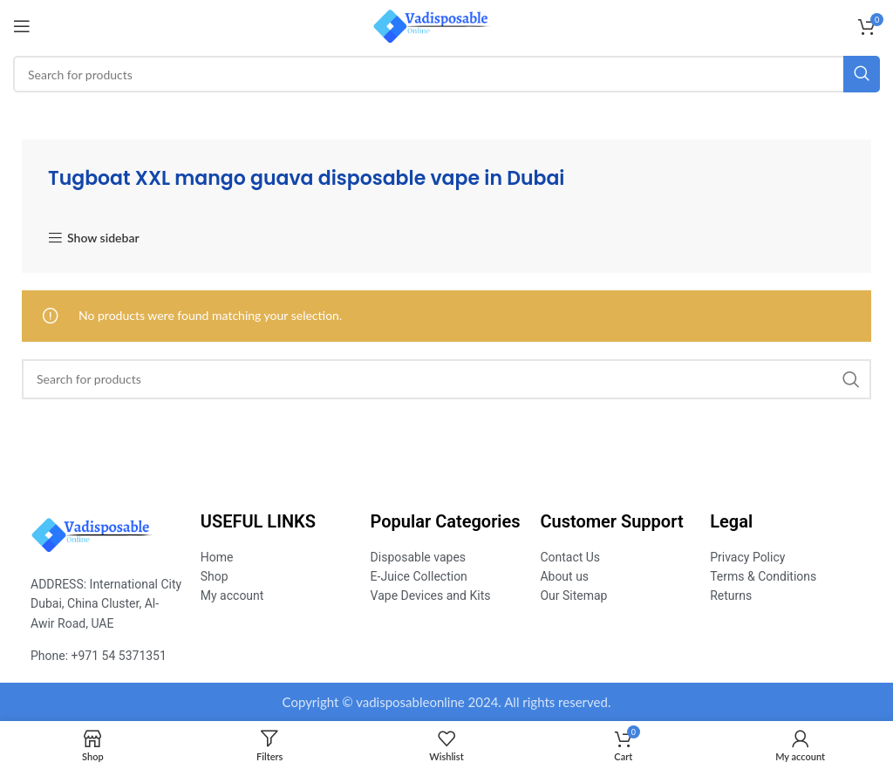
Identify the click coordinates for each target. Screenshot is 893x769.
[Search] (446, 74)
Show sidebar (103, 238)
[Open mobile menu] (21, 26)
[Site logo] (446, 24)
